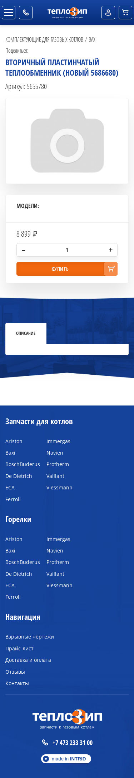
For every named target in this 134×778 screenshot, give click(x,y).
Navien (54, 452)
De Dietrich (18, 476)
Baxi (92, 39)
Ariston (14, 441)
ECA (10, 487)
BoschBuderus (20, 464)
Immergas (58, 441)
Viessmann (59, 487)
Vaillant (55, 476)
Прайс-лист (19, 648)
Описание (25, 333)
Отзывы (15, 671)
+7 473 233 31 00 (67, 743)
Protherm (57, 464)
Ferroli (13, 499)
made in (69, 759)
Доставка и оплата (28, 659)
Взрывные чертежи (29, 636)
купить (60, 268)
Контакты (17, 683)
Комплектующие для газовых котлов (44, 39)
